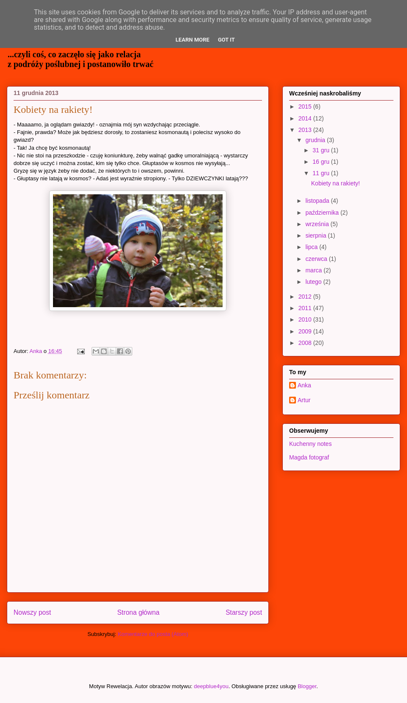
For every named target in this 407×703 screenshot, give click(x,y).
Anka (304, 385)
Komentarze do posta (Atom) (153, 634)
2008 (305, 342)
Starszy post (244, 612)
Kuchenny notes (310, 443)
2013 (305, 129)
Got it (226, 39)
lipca (312, 247)
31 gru (321, 150)
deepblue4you (211, 686)
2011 (305, 308)
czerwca (317, 258)
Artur (304, 400)
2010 (305, 319)
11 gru (321, 173)
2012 (305, 296)
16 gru (321, 161)
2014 (305, 118)
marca (314, 270)
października (322, 212)
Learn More (192, 39)
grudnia (316, 140)
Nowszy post (32, 612)
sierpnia (316, 235)
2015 (305, 106)
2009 (305, 331)
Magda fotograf (309, 457)
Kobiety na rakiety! (335, 183)
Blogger (307, 686)
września (317, 224)
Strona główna (138, 612)
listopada (318, 200)
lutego (314, 281)
